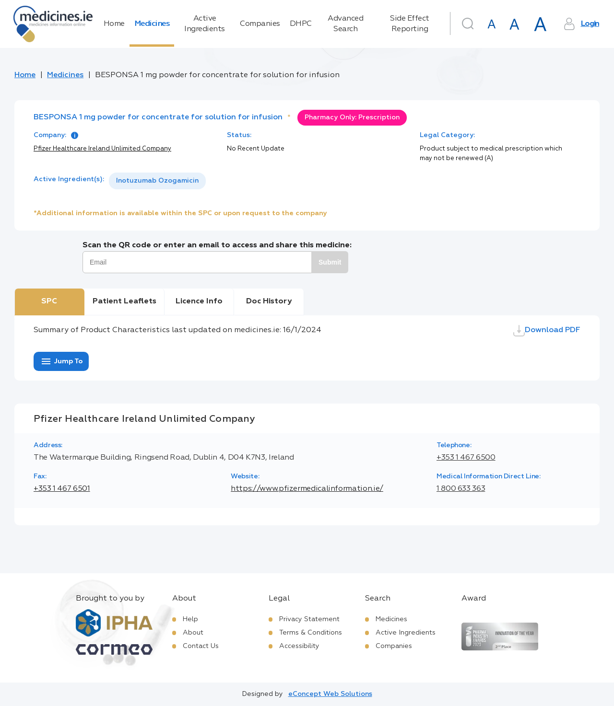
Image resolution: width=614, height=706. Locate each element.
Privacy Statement (309, 619)
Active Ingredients (204, 24)
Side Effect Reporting (409, 24)
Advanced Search (345, 24)
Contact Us (201, 646)
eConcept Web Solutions (330, 694)
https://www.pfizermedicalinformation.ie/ (307, 489)
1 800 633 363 (461, 489)
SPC (49, 301)
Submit (330, 262)
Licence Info (199, 301)
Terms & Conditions (310, 632)
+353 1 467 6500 (466, 458)
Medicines (152, 24)
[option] (157, 181)
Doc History (269, 301)
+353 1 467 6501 (62, 489)
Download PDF (546, 330)
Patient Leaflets (124, 301)
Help (190, 619)
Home (114, 24)
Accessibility (299, 646)
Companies (260, 24)
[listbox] (157, 181)
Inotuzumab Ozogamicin (157, 180)
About (193, 632)
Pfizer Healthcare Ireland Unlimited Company (102, 149)
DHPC (301, 24)
